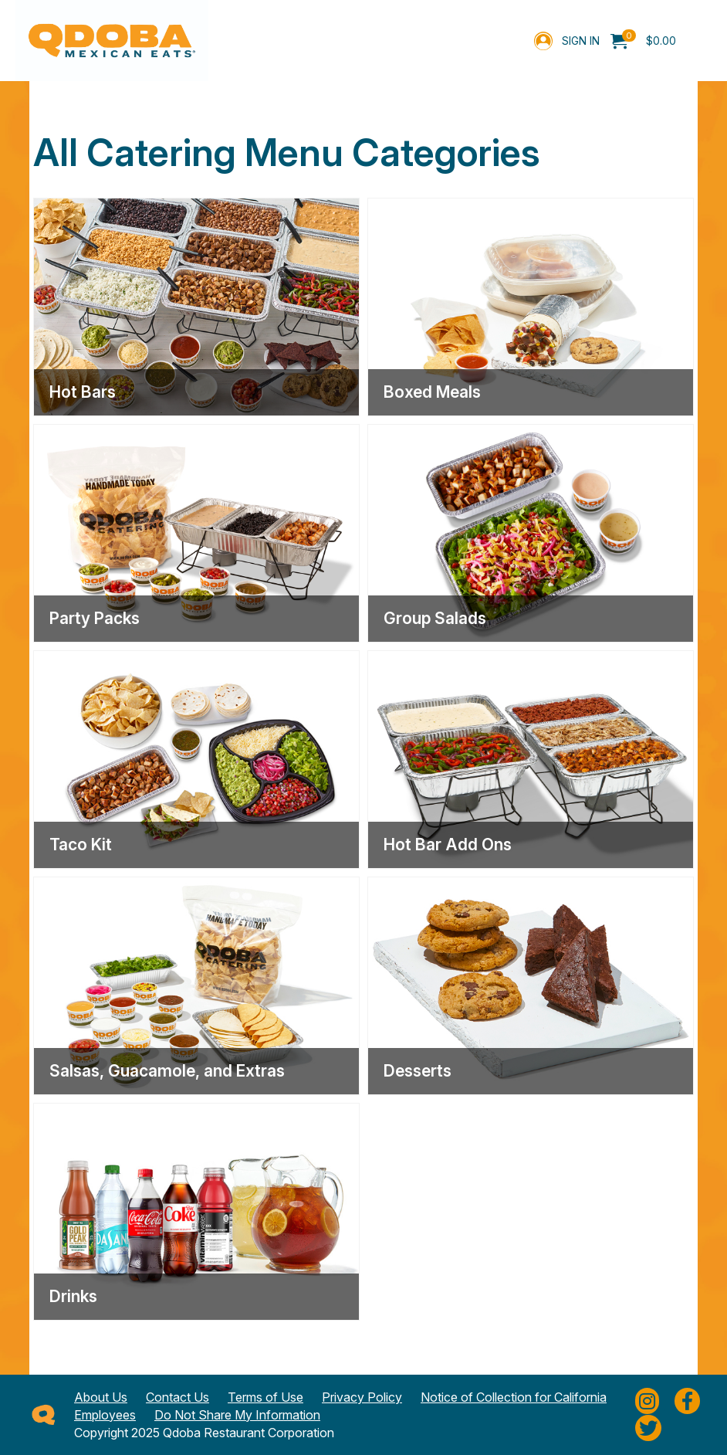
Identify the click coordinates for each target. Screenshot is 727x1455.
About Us (100, 1397)
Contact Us (177, 1397)
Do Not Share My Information (237, 1415)
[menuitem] (643, 41)
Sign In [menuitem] (581, 40)
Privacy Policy (362, 1397)
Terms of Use (265, 1397)
